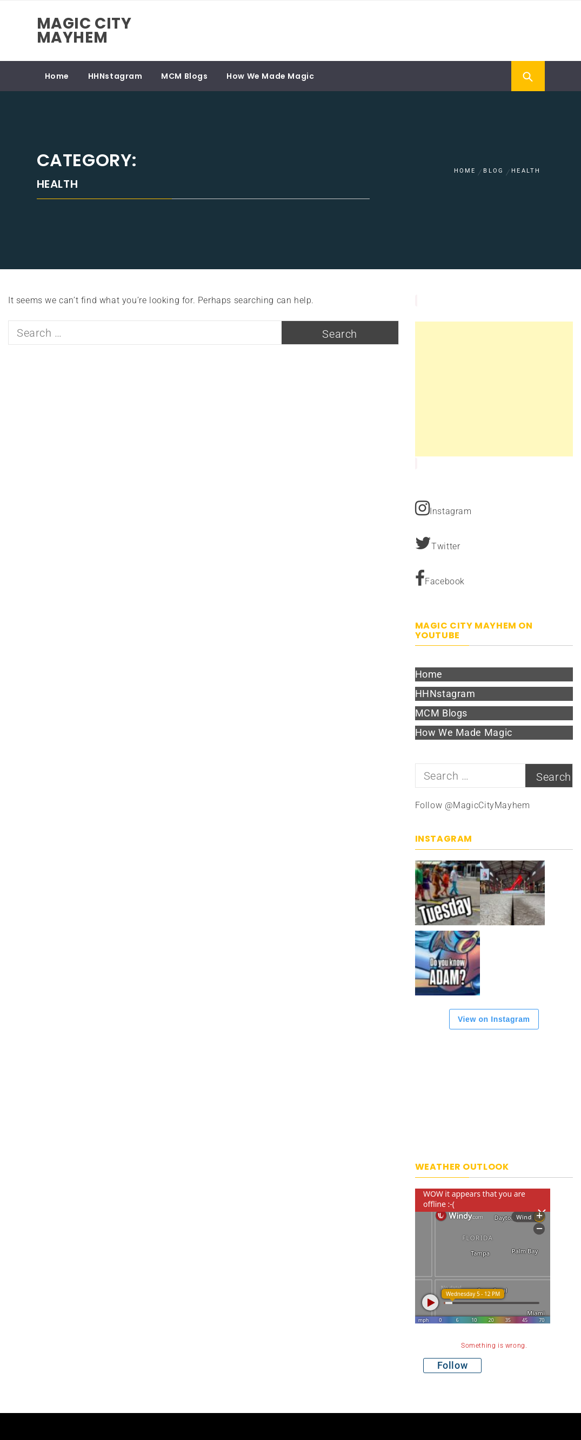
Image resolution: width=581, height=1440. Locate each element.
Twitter (437, 543)
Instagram (443, 508)
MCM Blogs (184, 76)
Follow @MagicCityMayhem (472, 805)
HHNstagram (115, 76)
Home (57, 76)
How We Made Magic (270, 76)
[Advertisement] (494, 389)
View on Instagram (494, 1019)
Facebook (440, 578)
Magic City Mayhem (84, 30)
